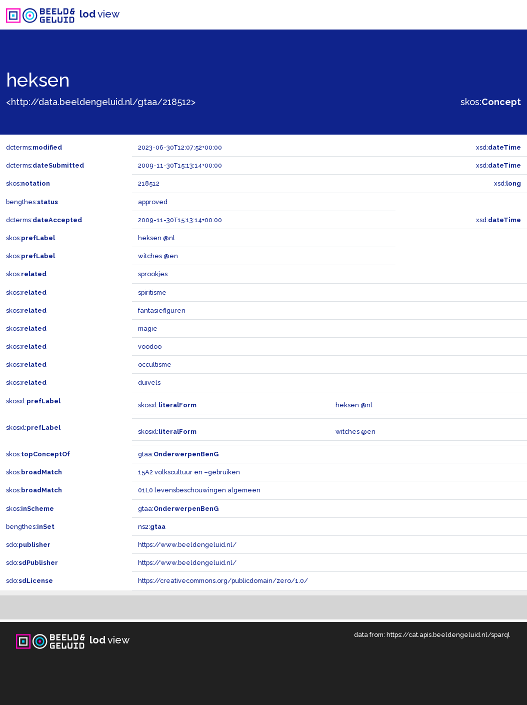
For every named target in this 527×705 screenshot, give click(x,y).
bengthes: (32, 202)
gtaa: (178, 454)
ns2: (152, 526)
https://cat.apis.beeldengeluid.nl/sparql (448, 634)
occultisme (155, 364)
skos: (490, 102)
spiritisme (152, 292)
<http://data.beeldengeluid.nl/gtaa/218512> (101, 102)
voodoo (150, 346)
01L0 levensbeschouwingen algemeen (199, 490)
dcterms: (34, 147)
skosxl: (33, 401)
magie (148, 328)
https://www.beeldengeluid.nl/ (187, 544)
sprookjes (153, 274)
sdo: (28, 544)
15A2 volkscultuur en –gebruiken (189, 472)
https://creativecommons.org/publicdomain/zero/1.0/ (223, 580)
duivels (149, 382)
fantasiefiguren (162, 310)
